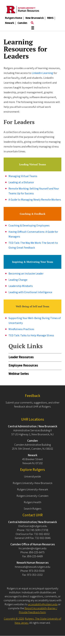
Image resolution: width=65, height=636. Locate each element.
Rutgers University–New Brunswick (32, 483)
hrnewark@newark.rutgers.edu (32, 567)
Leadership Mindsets (20, 286)
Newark (9, 23)
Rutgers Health (32, 502)
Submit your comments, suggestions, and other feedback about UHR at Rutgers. (32, 405)
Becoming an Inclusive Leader (26, 274)
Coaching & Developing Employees (29, 225)
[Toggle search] (32, 23)
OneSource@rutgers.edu (32, 526)
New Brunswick (34, 18)
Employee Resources (23, 365)
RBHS (50, 18)
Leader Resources (21, 357)
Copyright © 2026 (14, 619)
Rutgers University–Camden (32, 496)
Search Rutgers (32, 509)
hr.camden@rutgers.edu (32, 548)
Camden (22, 23)
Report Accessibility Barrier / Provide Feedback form (38, 610)
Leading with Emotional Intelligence (30, 292)
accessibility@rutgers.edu (43, 604)
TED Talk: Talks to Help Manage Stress (31, 335)
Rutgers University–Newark (32, 489)
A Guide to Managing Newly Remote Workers (34, 200)
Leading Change (17, 280)
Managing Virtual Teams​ (22, 176)
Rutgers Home (13, 18)
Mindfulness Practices (21, 329)
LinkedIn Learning (42, 73)
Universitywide (32, 476)
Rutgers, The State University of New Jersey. (38, 621)
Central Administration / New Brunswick (32, 426)
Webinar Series (18, 374)
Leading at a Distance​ (21, 182)
